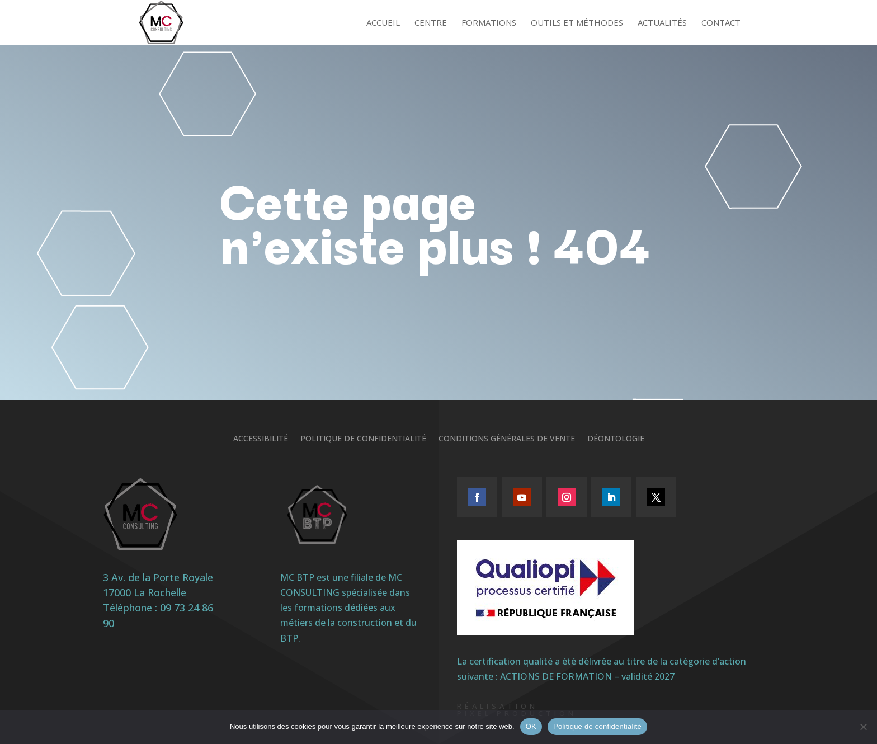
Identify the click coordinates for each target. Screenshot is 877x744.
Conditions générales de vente (506, 439)
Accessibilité (260, 439)
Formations (488, 23)
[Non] (863, 726)
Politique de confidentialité (363, 439)
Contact (721, 23)
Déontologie (615, 439)
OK (531, 726)
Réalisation (497, 706)
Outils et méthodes (577, 23)
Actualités (662, 23)
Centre (430, 23)
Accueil (383, 23)
